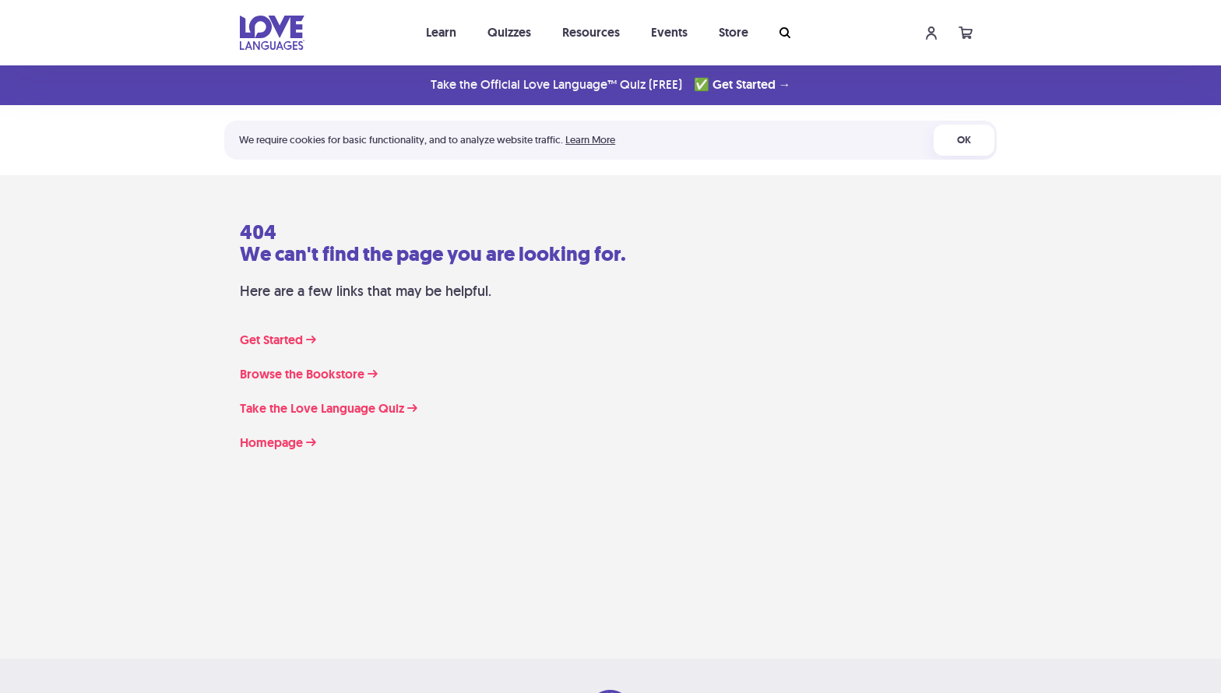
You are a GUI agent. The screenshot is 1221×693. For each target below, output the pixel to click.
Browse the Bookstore (309, 374)
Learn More (590, 139)
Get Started (278, 340)
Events (669, 32)
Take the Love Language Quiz (328, 409)
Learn (441, 32)
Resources (591, 32)
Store (733, 32)
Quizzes (509, 32)
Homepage (278, 443)
